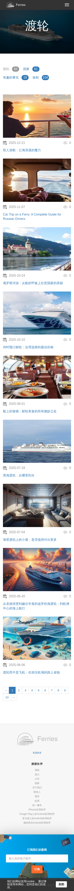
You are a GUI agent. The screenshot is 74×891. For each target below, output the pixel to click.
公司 (37, 778)
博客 (37, 770)
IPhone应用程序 (36, 809)
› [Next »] (14, 697)
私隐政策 (37, 752)
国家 (37, 783)
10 (7, 697)
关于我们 (37, 787)
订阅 (37, 869)
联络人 (37, 792)
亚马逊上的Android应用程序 (37, 818)
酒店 (37, 796)
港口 (37, 774)
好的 (61, 884)
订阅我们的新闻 (37, 849)
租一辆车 (37, 805)
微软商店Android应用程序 (37, 822)
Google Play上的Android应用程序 (37, 814)
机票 (37, 801)
